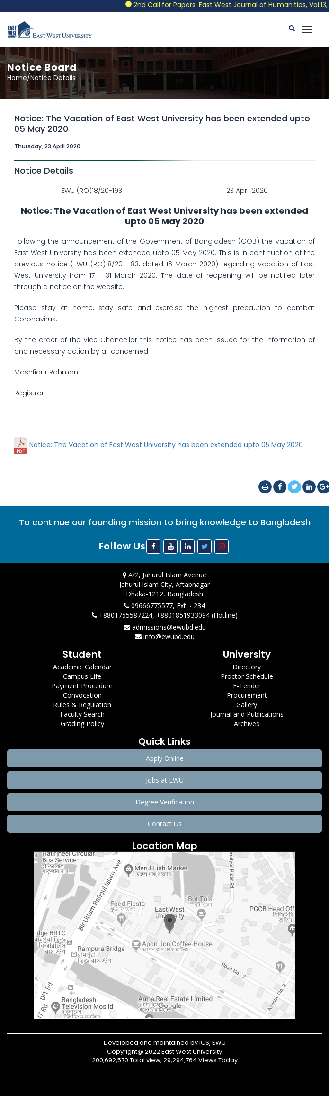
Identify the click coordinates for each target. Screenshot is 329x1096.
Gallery (246, 704)
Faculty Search (82, 714)
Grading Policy (82, 723)
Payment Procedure (82, 685)
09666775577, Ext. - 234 (164, 605)
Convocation (82, 695)
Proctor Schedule (247, 676)
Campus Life (82, 676)
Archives (246, 723)
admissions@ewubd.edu (165, 626)
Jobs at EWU (165, 780)
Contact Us (165, 823)
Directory (246, 666)
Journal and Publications (247, 714)
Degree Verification (164, 801)
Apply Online (165, 758)
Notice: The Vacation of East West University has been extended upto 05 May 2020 (158, 444)
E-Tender (247, 685)
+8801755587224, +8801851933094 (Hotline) (165, 615)
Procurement (247, 695)
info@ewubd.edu (165, 636)
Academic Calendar (82, 666)
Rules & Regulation (82, 704)
